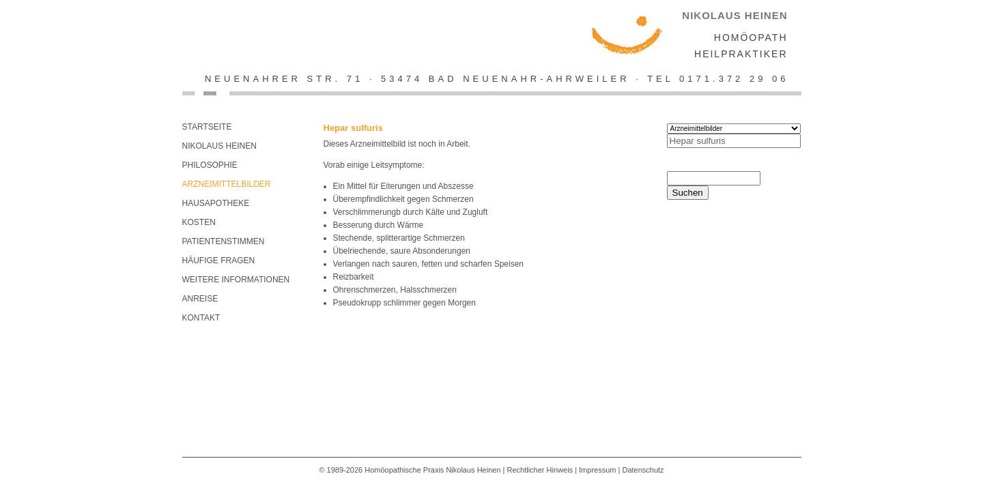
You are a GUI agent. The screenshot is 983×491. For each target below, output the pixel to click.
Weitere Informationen (236, 279)
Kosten (199, 222)
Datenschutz (643, 470)
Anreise (200, 298)
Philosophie (210, 165)
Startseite (207, 127)
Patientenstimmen (223, 241)
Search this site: (705, 165)
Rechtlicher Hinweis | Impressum (561, 470)
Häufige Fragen (218, 260)
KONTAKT (201, 318)
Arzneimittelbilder (226, 184)
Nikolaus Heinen (219, 146)
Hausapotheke (216, 203)
